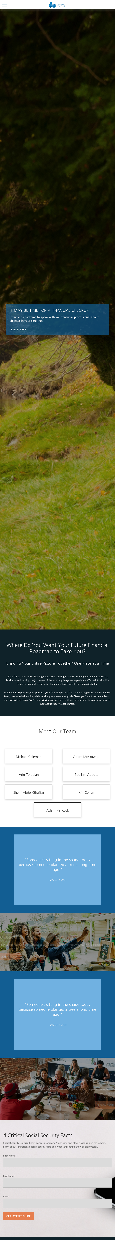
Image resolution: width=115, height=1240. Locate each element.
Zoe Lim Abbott (86, 774)
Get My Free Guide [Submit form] (18, 1215)
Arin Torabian (29, 774)
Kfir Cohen (86, 792)
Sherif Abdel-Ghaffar (28, 792)
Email (6, 1196)
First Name (9, 1155)
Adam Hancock (57, 810)
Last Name (9, 1175)
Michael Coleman (28, 756)
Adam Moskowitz (86, 756)
